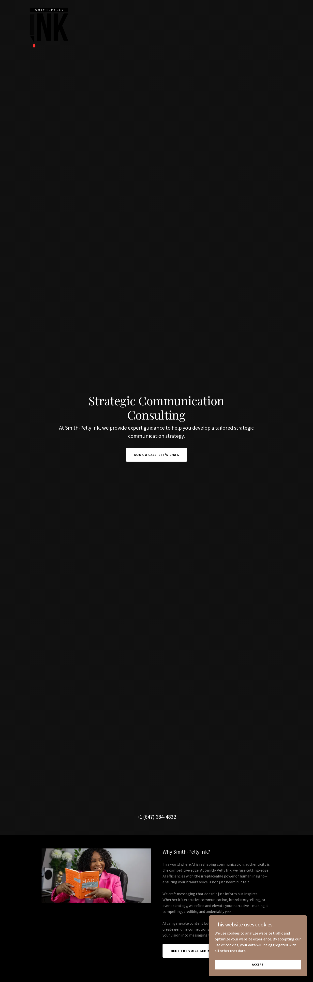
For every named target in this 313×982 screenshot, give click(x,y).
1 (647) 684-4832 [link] (157, 816)
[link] (49, 6)
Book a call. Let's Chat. (156, 455)
